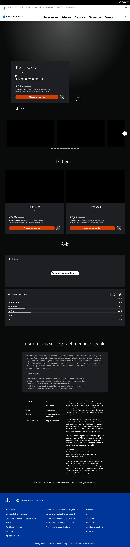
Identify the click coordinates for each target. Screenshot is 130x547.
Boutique (59, 7)
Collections (53, 14)
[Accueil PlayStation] (4, 7)
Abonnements (81, 14)
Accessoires (38, 7)
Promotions (66, 14)
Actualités (49, 7)
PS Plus (28, 7)
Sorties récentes (37, 14)
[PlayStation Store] (13, 14)
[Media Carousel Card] (30, 131)
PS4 (21, 7)
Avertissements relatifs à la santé (78, 449)
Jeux (9, 7)
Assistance (69, 7)
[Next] (124, 131)
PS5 (16, 7)
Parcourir (95, 14)
